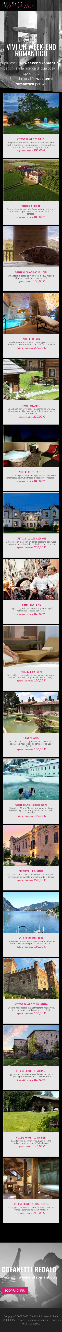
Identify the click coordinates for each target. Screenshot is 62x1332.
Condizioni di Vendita (37, 1320)
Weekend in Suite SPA (31, 671)
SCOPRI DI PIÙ (14, 1290)
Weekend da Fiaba (31, 339)
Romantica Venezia (31, 605)
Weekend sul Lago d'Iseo (31, 938)
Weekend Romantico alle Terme (31, 804)
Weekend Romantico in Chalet (31, 1137)
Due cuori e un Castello (31, 871)
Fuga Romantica (31, 738)
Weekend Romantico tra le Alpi (31, 272)
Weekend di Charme (31, 206)
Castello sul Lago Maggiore (31, 538)
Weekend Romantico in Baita (31, 139)
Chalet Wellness (31, 405)
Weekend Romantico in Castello (31, 1004)
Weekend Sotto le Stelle (31, 472)
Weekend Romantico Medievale (31, 1071)
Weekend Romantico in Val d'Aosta (31, 1204)
